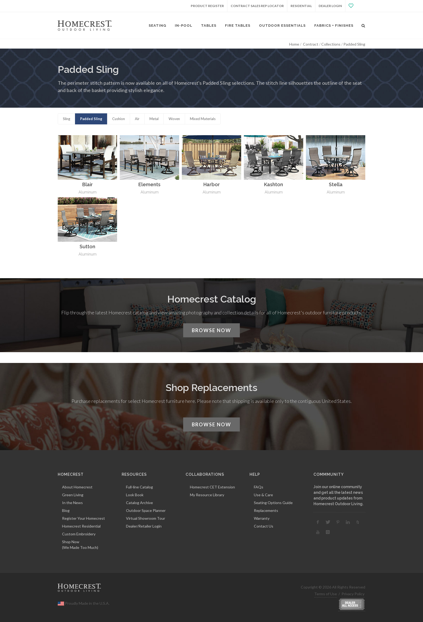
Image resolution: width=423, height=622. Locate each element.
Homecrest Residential (81, 526)
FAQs (258, 487)
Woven (174, 119)
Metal (154, 119)
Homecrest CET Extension (212, 487)
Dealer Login (330, 6)
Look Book (135, 494)
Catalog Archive (139, 502)
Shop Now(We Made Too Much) (80, 544)
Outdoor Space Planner (146, 510)
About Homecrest (77, 487)
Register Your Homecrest (83, 518)
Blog (66, 510)
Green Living (72, 494)
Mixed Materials (203, 119)
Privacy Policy (353, 594)
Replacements (266, 510)
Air (137, 119)
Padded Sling (91, 119)
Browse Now (211, 330)
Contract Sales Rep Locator (257, 6)
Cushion (118, 119)
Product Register (207, 6)
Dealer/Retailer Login (144, 526)
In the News (72, 502)
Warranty (262, 518)
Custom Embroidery (78, 534)
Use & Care (263, 494)
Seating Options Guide (273, 502)
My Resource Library (207, 494)
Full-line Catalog (139, 487)
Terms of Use (325, 594)
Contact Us (263, 526)
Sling (66, 119)
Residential (301, 6)
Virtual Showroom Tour (145, 518)
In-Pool (183, 25)
